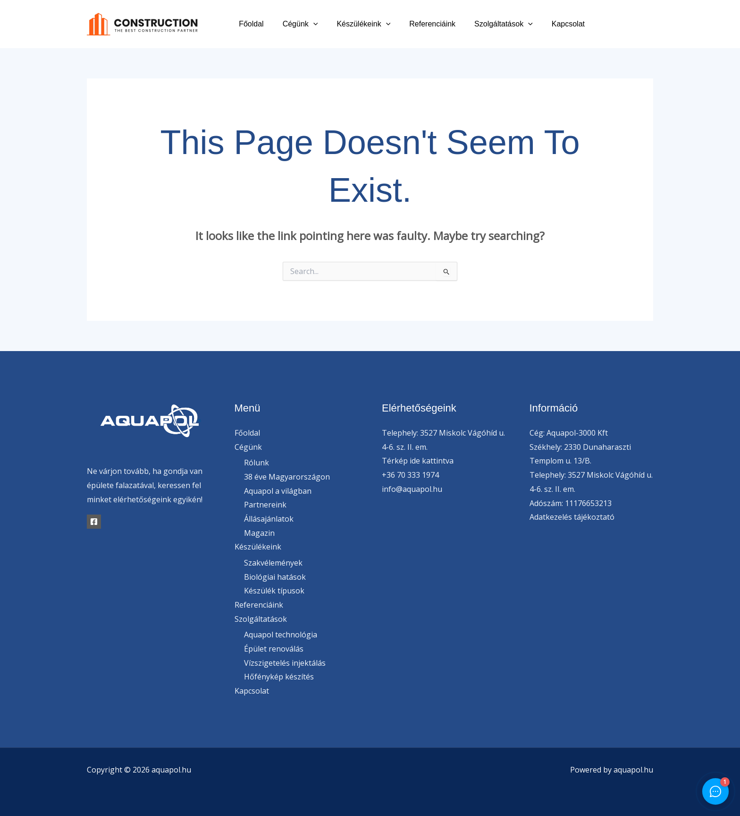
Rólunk (256, 462)
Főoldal (272, 24)
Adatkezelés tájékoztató (572, 517)
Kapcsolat (570, 24)
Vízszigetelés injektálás (285, 663)
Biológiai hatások (275, 577)
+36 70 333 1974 (410, 475)
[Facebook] (607, 24)
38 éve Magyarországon (287, 477)
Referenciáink (442, 24)
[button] (330, 24)
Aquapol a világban (277, 491)
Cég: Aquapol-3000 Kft (569, 433)
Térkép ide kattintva (418, 460)
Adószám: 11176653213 (571, 503)
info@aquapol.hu (412, 489)
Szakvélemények (273, 563)
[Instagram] (649, 24)
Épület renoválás (273, 649)
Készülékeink (377, 24)
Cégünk (317, 24)
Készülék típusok (274, 591)
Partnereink (265, 505)
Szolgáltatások (509, 24)
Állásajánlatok (269, 519)
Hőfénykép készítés (279, 677)
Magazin (259, 533)
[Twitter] (628, 24)
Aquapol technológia (280, 635)
